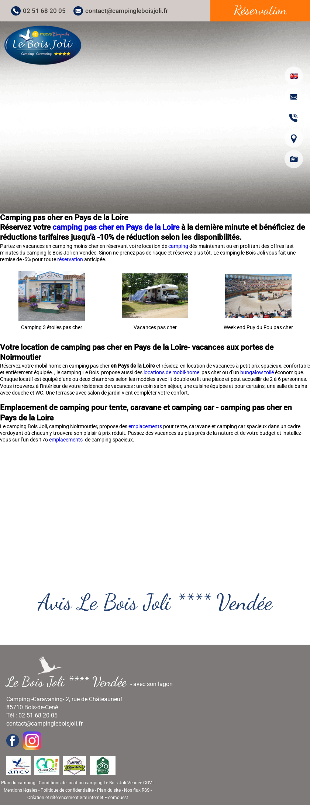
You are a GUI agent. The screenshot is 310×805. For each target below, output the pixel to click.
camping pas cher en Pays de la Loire (115, 227)
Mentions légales (20, 790)
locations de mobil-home (172, 372)
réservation (70, 259)
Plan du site (109, 790)
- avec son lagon (92, 681)
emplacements (145, 426)
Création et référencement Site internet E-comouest (77, 797)
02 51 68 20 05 (44, 10)
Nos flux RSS (136, 790)
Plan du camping (18, 782)
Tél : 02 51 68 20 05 (32, 715)
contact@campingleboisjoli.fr (126, 10)
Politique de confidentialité (67, 790)
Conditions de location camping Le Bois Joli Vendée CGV (95, 782)
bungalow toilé (257, 372)
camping (178, 246)
